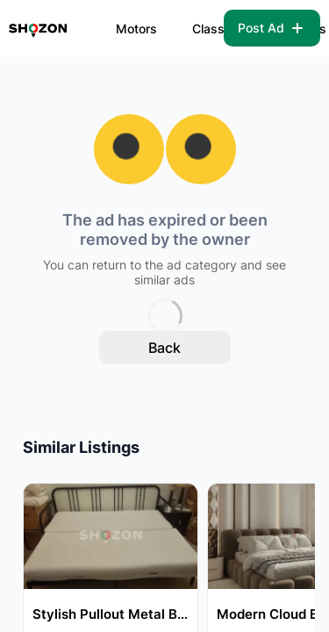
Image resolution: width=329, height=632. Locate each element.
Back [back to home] (164, 347)
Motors (136, 28)
